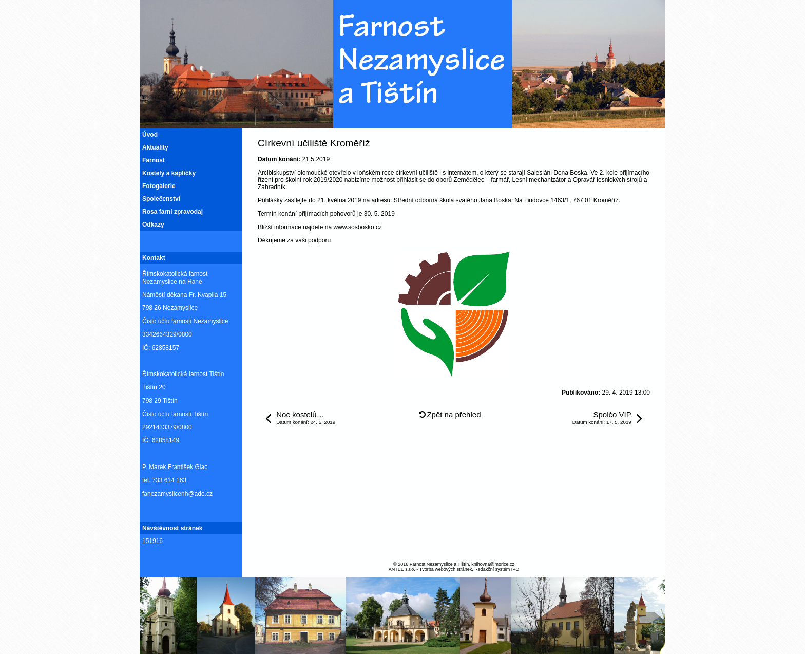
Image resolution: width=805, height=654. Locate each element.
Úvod (150, 134)
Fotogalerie (159, 186)
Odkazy (153, 224)
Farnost (153, 160)
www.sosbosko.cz (357, 227)
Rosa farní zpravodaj (172, 211)
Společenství (161, 198)
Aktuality (155, 147)
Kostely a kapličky (169, 173)
